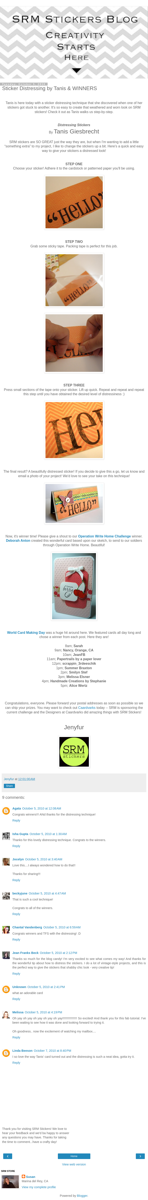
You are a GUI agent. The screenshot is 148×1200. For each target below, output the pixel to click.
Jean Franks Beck (25, 953)
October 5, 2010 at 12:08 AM (41, 808)
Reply (16, 820)
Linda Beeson (22, 1050)
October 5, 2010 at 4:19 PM (43, 1012)
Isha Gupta (20, 834)
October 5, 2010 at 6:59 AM (62, 927)
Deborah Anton (18, 540)
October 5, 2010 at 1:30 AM (48, 834)
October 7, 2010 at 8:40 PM (52, 1050)
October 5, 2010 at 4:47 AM (47, 893)
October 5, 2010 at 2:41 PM (46, 987)
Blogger (82, 1195)
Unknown (19, 987)
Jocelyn (18, 859)
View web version (74, 1164)
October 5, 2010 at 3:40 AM (43, 859)
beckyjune (19, 893)
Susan (30, 1177)
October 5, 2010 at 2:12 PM (58, 953)
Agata (16, 808)
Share (9, 785)
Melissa (17, 1012)
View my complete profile (39, 1187)
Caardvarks (86, 708)
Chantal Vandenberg (27, 927)
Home (73, 1156)
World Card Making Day (26, 632)
